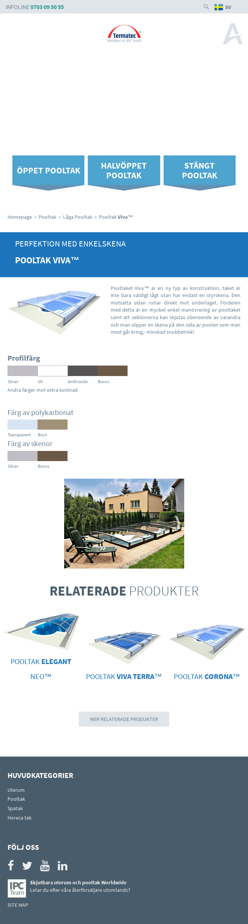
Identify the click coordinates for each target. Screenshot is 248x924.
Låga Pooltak (77, 216)
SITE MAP (18, 905)
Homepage (20, 216)
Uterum (16, 790)
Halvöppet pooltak (124, 170)
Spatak (15, 808)
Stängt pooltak (199, 170)
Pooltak (47, 216)
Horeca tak (20, 817)
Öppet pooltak (48, 170)
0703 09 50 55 (47, 6)
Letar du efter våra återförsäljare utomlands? (80, 890)
